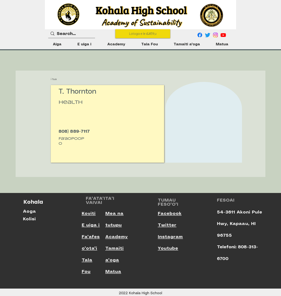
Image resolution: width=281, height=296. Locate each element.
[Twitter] (208, 35)
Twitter (167, 225)
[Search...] (72, 34)
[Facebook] (200, 35)
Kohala (33, 201)
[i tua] (58, 79)
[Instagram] (215, 35)
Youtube (168, 248)
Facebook (170, 214)
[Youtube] (223, 35)
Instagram (170, 237)
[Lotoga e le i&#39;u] (142, 33)
